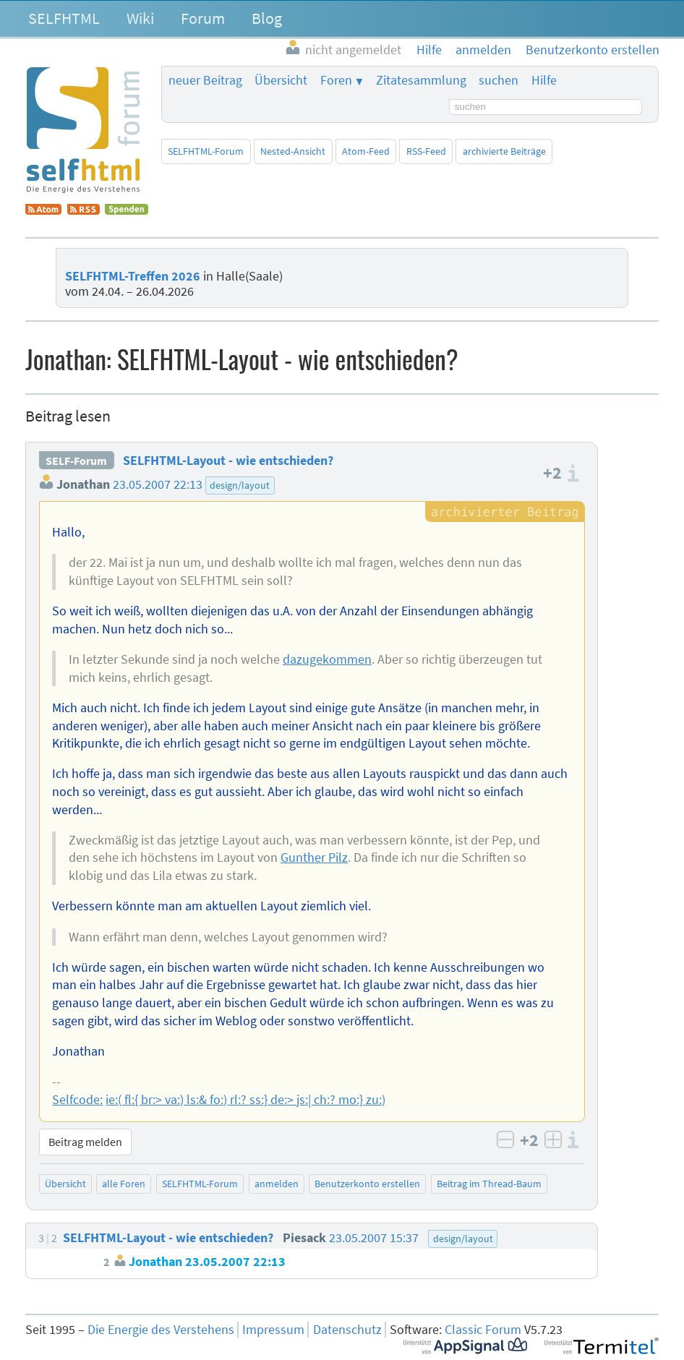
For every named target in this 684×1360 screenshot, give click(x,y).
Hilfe (544, 80)
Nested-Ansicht (292, 151)
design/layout (240, 485)
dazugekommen (327, 659)
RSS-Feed (426, 151)
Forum (203, 18)
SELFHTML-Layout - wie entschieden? (228, 461)
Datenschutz (347, 1330)
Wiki (140, 18)
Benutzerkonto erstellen (367, 1183)
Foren (336, 80)
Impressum (273, 1330)
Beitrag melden (85, 1141)
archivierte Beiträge (504, 151)
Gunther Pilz (314, 857)
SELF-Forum (76, 460)
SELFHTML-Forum (206, 151)
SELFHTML (64, 18)
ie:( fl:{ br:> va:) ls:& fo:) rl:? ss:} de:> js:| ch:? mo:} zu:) (245, 1100)
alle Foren (123, 1183)
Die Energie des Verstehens (160, 1330)
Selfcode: (77, 1100)
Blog (267, 18)
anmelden (277, 1183)
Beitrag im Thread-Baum (489, 1183)
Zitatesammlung (421, 80)
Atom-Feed (366, 151)
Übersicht (281, 80)
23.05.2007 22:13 (157, 484)
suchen (498, 80)
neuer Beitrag (205, 80)
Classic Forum (483, 1330)
